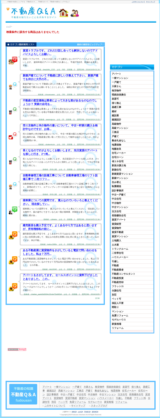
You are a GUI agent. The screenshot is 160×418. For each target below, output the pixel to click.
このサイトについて (138, 1)
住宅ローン (118, 157)
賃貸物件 (116, 228)
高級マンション (120, 128)
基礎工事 (116, 107)
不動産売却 (118, 282)
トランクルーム (120, 249)
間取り (115, 307)
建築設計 (116, 119)
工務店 (115, 132)
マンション (118, 311)
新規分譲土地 (119, 165)
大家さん (116, 86)
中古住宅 (116, 199)
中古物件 (116, 203)
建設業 (115, 115)
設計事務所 (118, 190)
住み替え (116, 182)
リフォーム (118, 328)
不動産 (115, 265)
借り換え (116, 103)
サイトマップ (150, 1)
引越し (115, 261)
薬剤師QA (95, 412)
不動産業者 (118, 269)
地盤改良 (116, 149)
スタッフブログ (99, 405)
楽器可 (115, 99)
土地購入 (116, 240)
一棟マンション (120, 78)
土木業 (115, 245)
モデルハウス (119, 319)
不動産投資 (118, 278)
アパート (116, 74)
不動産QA (87, 412)
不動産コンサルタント (123, 274)
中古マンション (120, 207)
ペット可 (116, 299)
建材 (114, 111)
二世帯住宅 (118, 253)
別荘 (114, 294)
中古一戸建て (119, 194)
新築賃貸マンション (122, 174)
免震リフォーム (120, 315)
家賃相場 (116, 324)
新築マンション (120, 178)
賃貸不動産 (118, 232)
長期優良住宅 (119, 215)
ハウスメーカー (120, 257)
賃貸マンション (120, 236)
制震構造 (116, 186)
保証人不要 (118, 303)
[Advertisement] (81, 326)
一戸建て (116, 82)
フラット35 (118, 286)
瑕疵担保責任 (119, 94)
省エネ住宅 (118, 161)
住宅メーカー (119, 153)
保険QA (74, 412)
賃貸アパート (119, 219)
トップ (8, 26)
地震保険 (116, 144)
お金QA (80, 412)
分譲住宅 (116, 290)
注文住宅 (116, 211)
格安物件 (116, 90)
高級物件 (116, 124)
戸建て (115, 136)
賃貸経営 (116, 224)
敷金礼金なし (119, 140)
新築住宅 (116, 169)
